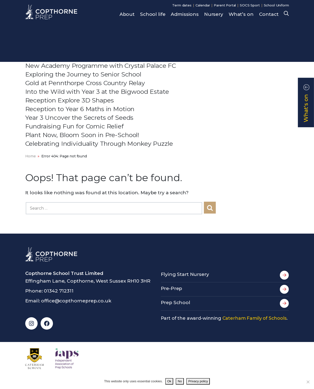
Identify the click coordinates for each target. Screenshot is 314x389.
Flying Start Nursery (225, 275)
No (180, 381)
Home (30, 156)
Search (286, 14)
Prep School (225, 303)
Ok (169, 381)
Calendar (202, 5)
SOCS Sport (250, 5)
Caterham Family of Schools (254, 318)
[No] (307, 381)
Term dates (182, 5)
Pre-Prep (225, 289)
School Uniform (276, 5)
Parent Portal (225, 5)
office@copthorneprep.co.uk (76, 301)
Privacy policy (198, 381)
